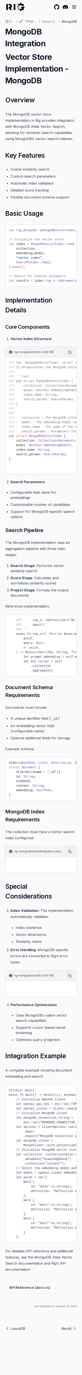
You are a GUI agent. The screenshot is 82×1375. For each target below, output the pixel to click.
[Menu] (74, 7)
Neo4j (69, 1328)
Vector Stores (49, 21)
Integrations (28, 21)
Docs (9, 21)
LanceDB (15, 1328)
